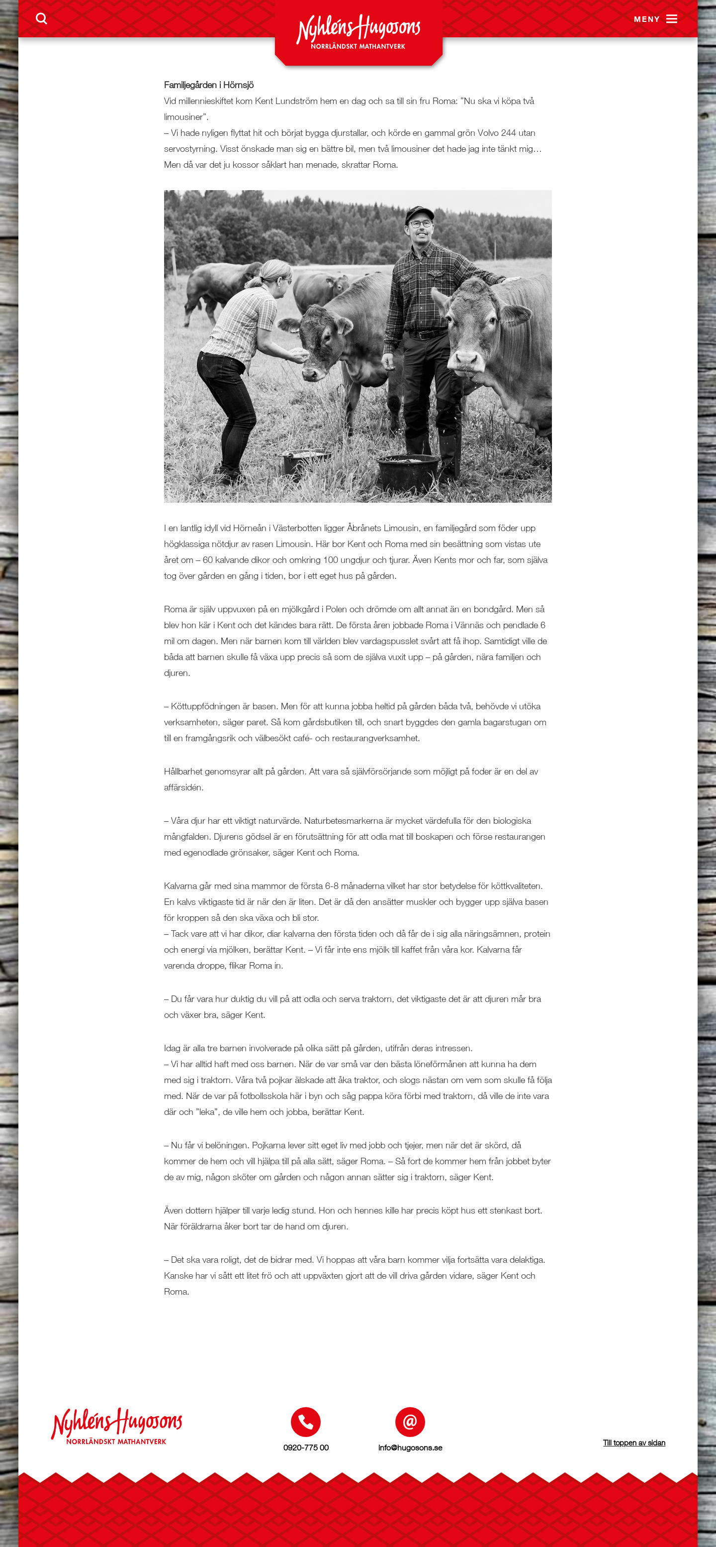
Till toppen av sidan (634, 1442)
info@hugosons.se (410, 1447)
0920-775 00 (306, 1447)
